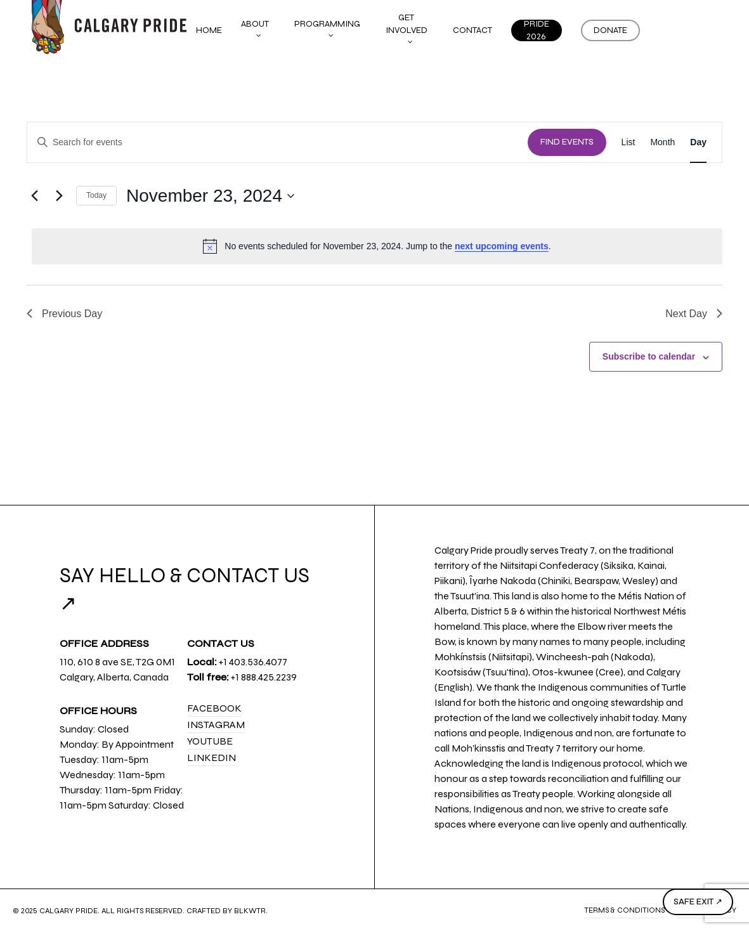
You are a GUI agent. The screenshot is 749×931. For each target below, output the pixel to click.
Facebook (214, 708)
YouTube (210, 741)
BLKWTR (250, 910)
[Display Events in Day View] (698, 142)
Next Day (693, 313)
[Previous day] (34, 196)
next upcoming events (502, 246)
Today (96, 195)
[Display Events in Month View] (662, 142)
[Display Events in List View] (628, 142)
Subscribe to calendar (648, 356)
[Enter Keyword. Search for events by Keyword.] (277, 142)
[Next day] (59, 196)
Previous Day (64, 313)
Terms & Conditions (624, 910)
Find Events (567, 142)
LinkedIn (211, 758)
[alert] (377, 246)
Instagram (216, 725)
